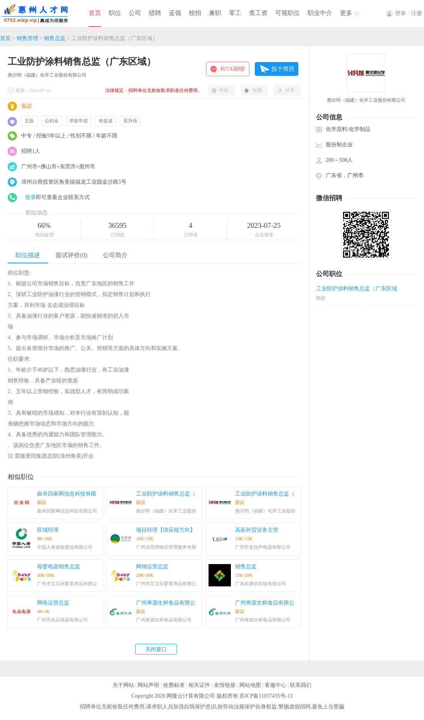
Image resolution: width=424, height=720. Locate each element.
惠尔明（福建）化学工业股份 (166, 511)
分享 (289, 90)
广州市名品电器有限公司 (62, 620)
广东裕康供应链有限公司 (260, 583)
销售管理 (27, 38)
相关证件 (199, 685)
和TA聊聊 (232, 69)
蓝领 (175, 13)
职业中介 (320, 13)
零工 (235, 13)
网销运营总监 (152, 566)
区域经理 (48, 530)
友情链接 (225, 685)
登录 (30, 197)
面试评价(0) (71, 255)
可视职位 (287, 13)
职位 (115, 13)
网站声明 (148, 685)
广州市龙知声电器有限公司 (263, 547)
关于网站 (123, 685)
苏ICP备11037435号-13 (266, 696)
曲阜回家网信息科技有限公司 (67, 511)
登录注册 (408, 13)
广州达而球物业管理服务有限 (166, 547)
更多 (346, 13)
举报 (223, 90)
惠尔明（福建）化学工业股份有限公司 (47, 75)
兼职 (215, 13)
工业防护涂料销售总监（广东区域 (356, 288)
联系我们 (300, 685)
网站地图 (250, 685)
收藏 (257, 90)
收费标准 (174, 685)
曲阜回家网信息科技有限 (66, 494)
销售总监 (55, 38)
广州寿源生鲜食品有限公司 (164, 620)
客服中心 (275, 685)
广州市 (355, 175)
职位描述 (27, 255)
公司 (135, 13)
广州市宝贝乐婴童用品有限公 (67, 583)
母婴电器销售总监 (58, 566)
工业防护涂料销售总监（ (165, 494)
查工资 (258, 13)
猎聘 (155, 13)
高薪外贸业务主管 (256, 530)
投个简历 (282, 69)
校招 (195, 13)
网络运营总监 (53, 603)
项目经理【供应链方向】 (165, 530)
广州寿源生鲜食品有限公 (165, 603)
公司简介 (115, 255)
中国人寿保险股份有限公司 (65, 547)
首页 (95, 13)
